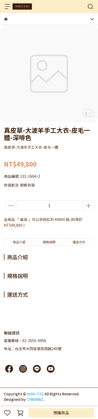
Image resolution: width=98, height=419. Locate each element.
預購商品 (61, 412)
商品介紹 (19, 242)
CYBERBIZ (34, 399)
